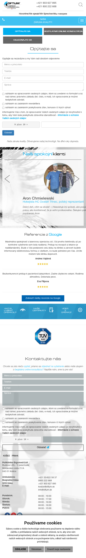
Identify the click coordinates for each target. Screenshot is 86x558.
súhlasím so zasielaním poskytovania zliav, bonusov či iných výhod (36, 108)
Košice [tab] (6, 456)
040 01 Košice (9, 471)
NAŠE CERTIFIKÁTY (37, 309)
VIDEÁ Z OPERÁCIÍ (65, 310)
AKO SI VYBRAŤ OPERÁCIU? (8, 310)
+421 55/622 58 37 (47, 478)
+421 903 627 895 (46, 3)
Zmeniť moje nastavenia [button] (58, 549)
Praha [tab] (15, 456)
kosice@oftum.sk (46, 487)
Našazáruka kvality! (43, 21)
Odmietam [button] (36, 549)
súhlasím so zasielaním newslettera (21, 104)
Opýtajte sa (22, 31)
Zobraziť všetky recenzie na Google (43, 298)
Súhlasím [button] (20, 549)
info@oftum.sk (45, 490)
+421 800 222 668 (46, 7)
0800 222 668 (45, 481)
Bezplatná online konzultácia (63, 31)
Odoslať (8, 133)
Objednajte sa (22, 40)
